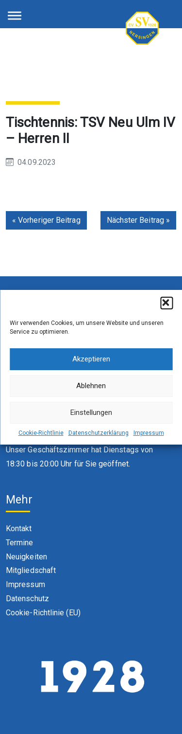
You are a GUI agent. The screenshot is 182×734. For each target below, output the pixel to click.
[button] (166, 303)
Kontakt (19, 528)
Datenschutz (27, 598)
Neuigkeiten (26, 556)
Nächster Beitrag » (138, 220)
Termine (19, 542)
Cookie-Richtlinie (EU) (43, 612)
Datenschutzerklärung (98, 433)
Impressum (148, 433)
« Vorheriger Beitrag (46, 220)
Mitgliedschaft (31, 570)
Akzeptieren (91, 359)
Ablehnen (91, 385)
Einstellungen (91, 412)
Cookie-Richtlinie (41, 433)
